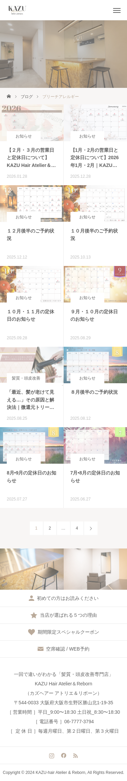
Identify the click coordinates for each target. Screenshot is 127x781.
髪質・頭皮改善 (26, 378)
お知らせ (24, 136)
